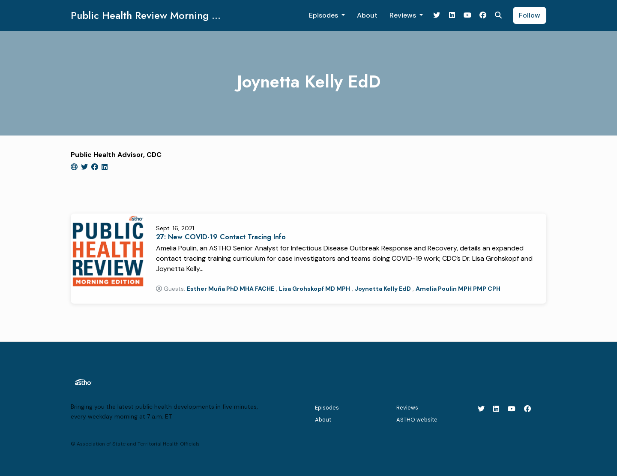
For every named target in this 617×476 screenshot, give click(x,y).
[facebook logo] (95, 167)
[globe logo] (75, 167)
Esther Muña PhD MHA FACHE (230, 288)
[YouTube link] (467, 15)
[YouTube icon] (511, 409)
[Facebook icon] (527, 409)
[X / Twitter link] (436, 15)
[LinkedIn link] (452, 15)
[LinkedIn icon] (496, 409)
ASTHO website (416, 419)
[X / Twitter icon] (481, 409)
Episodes (324, 15)
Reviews (403, 15)
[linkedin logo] (105, 167)
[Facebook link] (483, 15)
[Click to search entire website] (498, 15)
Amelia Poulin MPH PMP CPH (458, 288)
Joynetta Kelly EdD (383, 288)
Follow (529, 15)
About (367, 15)
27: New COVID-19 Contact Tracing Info (221, 237)
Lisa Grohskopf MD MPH (314, 288)
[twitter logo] (85, 167)
